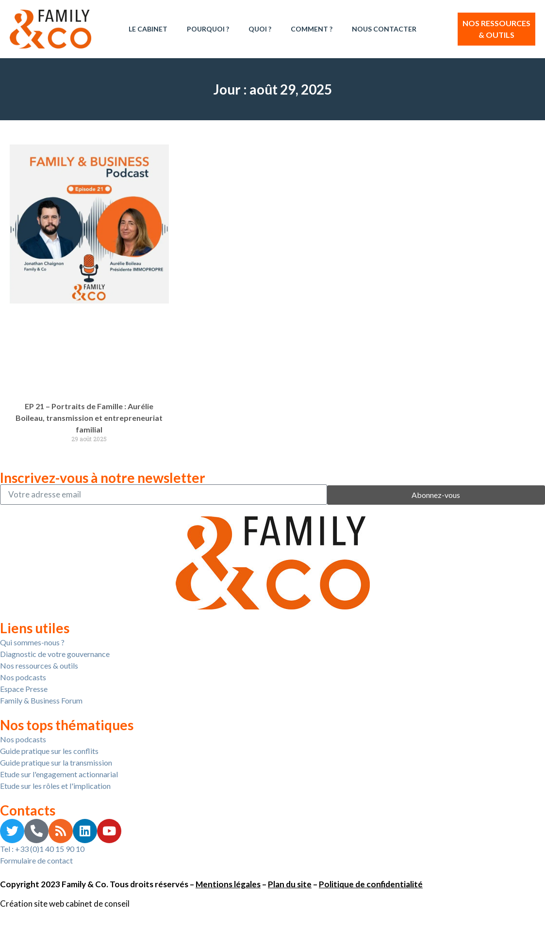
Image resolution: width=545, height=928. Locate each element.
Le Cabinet (148, 29)
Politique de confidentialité (371, 884)
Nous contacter (384, 29)
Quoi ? (259, 29)
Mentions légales (228, 884)
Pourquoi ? (208, 29)
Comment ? (311, 29)
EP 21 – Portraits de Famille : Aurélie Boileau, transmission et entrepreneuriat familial (89, 417)
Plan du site (290, 884)
